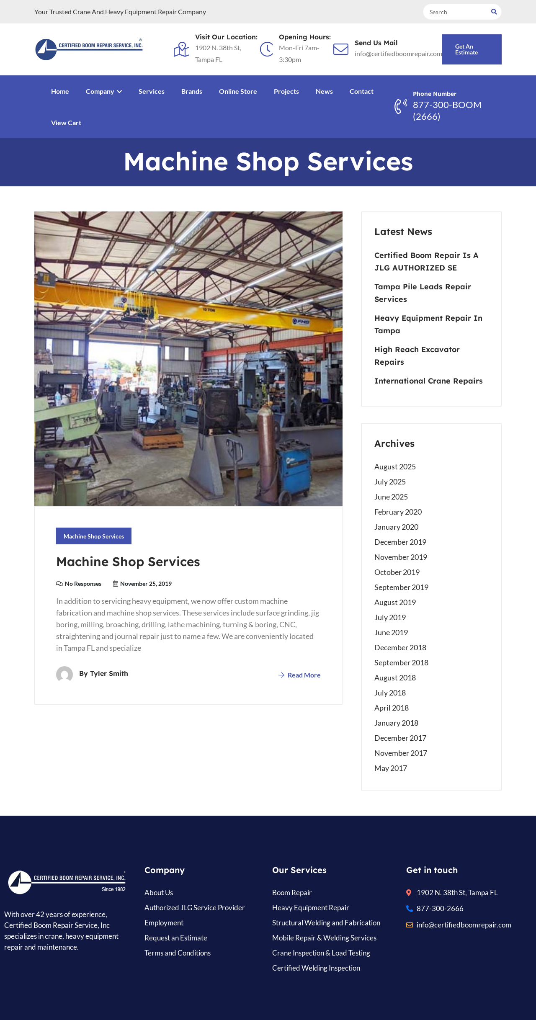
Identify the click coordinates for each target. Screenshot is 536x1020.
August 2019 (395, 602)
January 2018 (396, 722)
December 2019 (400, 541)
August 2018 (395, 677)
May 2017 (390, 768)
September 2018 (401, 662)
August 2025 (395, 466)
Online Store (238, 91)
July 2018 (390, 692)
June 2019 (391, 632)
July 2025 (390, 481)
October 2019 (397, 572)
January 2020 (396, 526)
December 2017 (400, 737)
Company (104, 91)
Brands (191, 91)
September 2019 (401, 587)
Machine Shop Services (94, 536)
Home (60, 91)
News (324, 91)
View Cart (66, 122)
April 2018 (391, 707)
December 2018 (400, 647)
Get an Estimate (466, 49)
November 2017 (400, 752)
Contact (362, 91)
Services (152, 91)
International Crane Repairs (428, 381)
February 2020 (398, 511)
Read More (299, 675)
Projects (286, 91)
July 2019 (390, 617)
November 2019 (400, 557)
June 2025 (391, 496)
